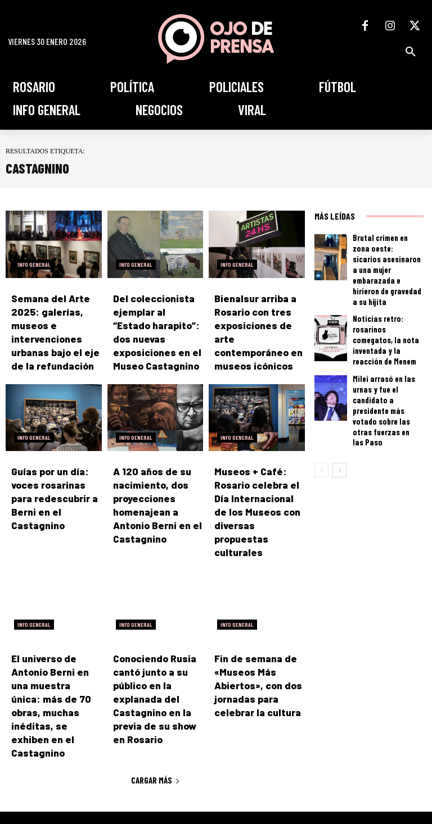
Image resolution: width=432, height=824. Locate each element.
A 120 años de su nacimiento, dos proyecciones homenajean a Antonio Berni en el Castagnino (155, 476)
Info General (34, 264)
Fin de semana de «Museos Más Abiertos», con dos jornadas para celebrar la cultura (257, 631)
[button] (410, 51)
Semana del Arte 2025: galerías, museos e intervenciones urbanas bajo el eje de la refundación (56, 322)
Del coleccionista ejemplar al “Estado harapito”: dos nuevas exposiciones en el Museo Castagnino (155, 322)
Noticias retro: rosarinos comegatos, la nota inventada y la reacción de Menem (386, 308)
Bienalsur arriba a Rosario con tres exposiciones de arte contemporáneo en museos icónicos (254, 322)
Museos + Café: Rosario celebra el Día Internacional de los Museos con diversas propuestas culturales (258, 476)
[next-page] (339, 405)
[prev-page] (321, 405)
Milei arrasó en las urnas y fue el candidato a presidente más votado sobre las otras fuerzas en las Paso (385, 360)
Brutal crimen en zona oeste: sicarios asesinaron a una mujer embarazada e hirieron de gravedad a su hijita (387, 255)
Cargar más (155, 695)
